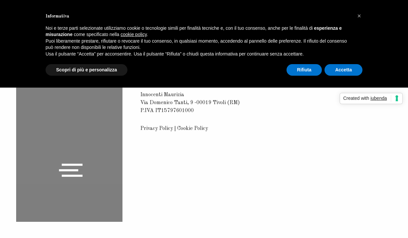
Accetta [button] (343, 69)
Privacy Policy (156, 128)
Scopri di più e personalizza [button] (86, 69)
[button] (359, 16)
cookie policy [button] (133, 34)
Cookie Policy (192, 128)
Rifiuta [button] (304, 69)
